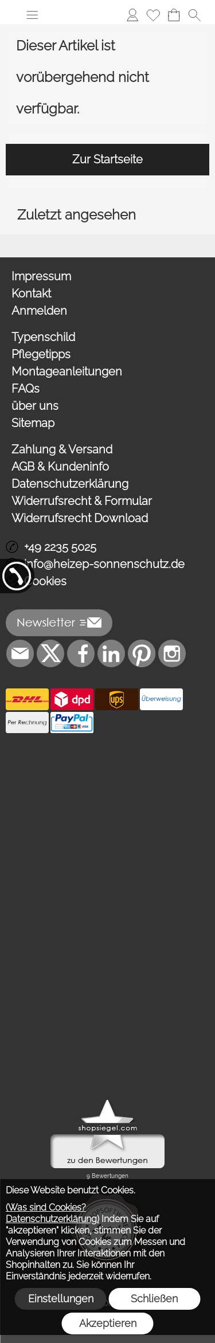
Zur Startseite (107, 159)
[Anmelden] (132, 14)
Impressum (41, 276)
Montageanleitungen (66, 371)
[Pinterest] (141, 653)
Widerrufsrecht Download (79, 518)
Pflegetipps (41, 354)
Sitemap (32, 423)
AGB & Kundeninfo (60, 466)
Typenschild (43, 337)
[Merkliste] (153, 14)
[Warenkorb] (173, 14)
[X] (50, 653)
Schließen (154, 1299)
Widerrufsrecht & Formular (81, 501)
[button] (32, 14)
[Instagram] (172, 653)
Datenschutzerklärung (69, 484)
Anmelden (39, 311)
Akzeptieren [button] (107, 1323)
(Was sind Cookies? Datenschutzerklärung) (52, 1213)
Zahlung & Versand (61, 449)
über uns (34, 406)
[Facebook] (81, 653)
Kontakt (31, 293)
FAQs (25, 389)
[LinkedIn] (111, 653)
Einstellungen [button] (60, 1299)
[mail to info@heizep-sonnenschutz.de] (20, 653)
